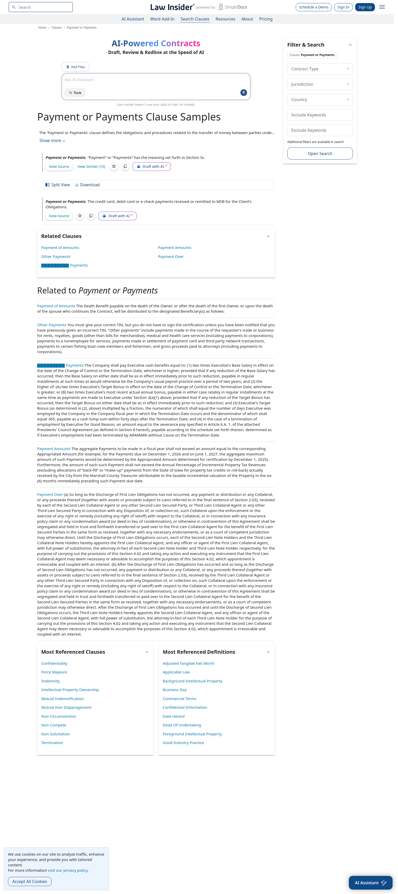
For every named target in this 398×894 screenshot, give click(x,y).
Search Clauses (195, 19)
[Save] (114, 166)
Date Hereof (174, 716)
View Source (59, 166)
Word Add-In (162, 19)
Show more (52, 141)
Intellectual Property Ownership (70, 689)
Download (87, 185)
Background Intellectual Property (192, 680)
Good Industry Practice (183, 742)
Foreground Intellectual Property (192, 733)
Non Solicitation (55, 733)
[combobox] (41, 7)
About (247, 19)
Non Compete (53, 724)
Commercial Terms (179, 698)
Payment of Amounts (60, 247)
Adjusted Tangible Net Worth (189, 663)
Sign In (343, 7)
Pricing (266, 19)
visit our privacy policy (68, 870)
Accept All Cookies (29, 881)
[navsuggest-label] (41, 7)
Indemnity (50, 680)
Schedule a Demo (314, 7)
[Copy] (125, 166)
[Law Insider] (197, 7)
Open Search (320, 153)
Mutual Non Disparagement (66, 707)
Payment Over (171, 256)
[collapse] (348, 68)
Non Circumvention (58, 716)
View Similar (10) (91, 166)
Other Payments (55, 256)
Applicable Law (176, 671)
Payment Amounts (174, 247)
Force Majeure (54, 671)
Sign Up (365, 7)
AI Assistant (133, 19)
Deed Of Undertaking (182, 724)
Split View (57, 185)
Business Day (175, 689)
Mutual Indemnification (62, 698)
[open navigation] (382, 7)
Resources (225, 19)
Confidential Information (185, 707)
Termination (52, 742)
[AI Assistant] (371, 883)
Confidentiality (54, 663)
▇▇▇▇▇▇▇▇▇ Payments (64, 265)
